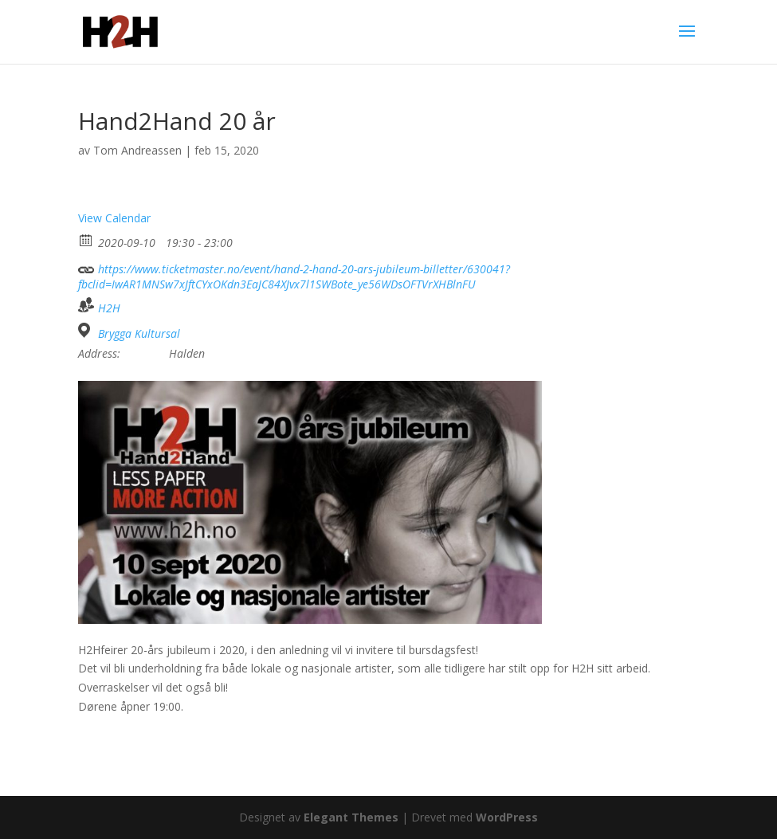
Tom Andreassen (137, 150)
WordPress (507, 817)
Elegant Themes (351, 817)
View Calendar (114, 217)
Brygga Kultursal (139, 334)
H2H (109, 308)
